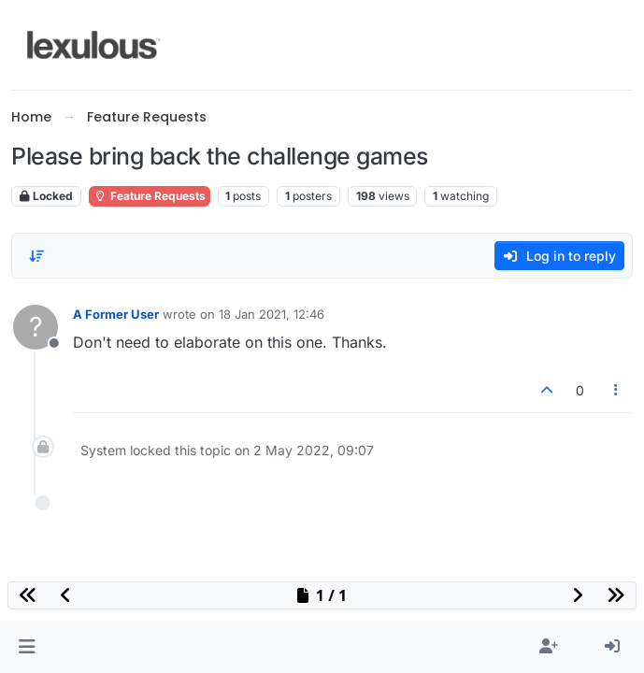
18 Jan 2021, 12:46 (271, 314)
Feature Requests (149, 196)
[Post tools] (617, 390)
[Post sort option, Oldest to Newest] (36, 256)
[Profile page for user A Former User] (35, 327)
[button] (26, 647)
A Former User (116, 314)
